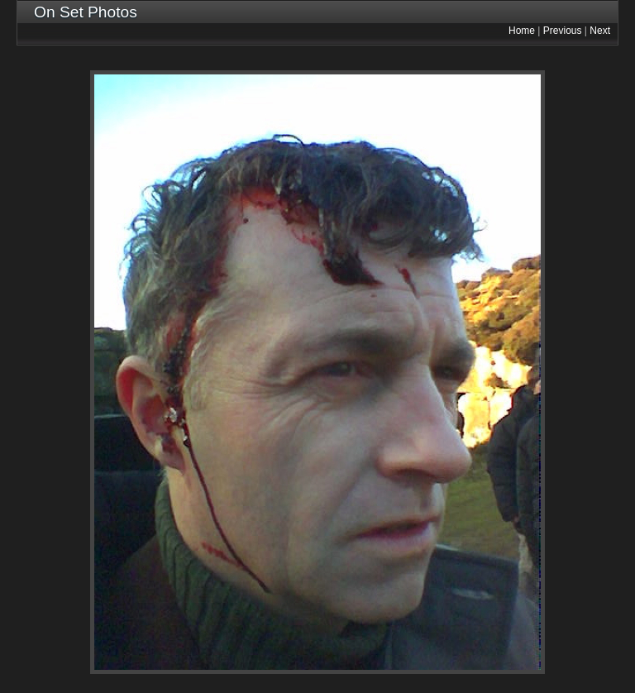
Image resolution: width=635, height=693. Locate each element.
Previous (562, 30)
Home (521, 30)
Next (600, 30)
